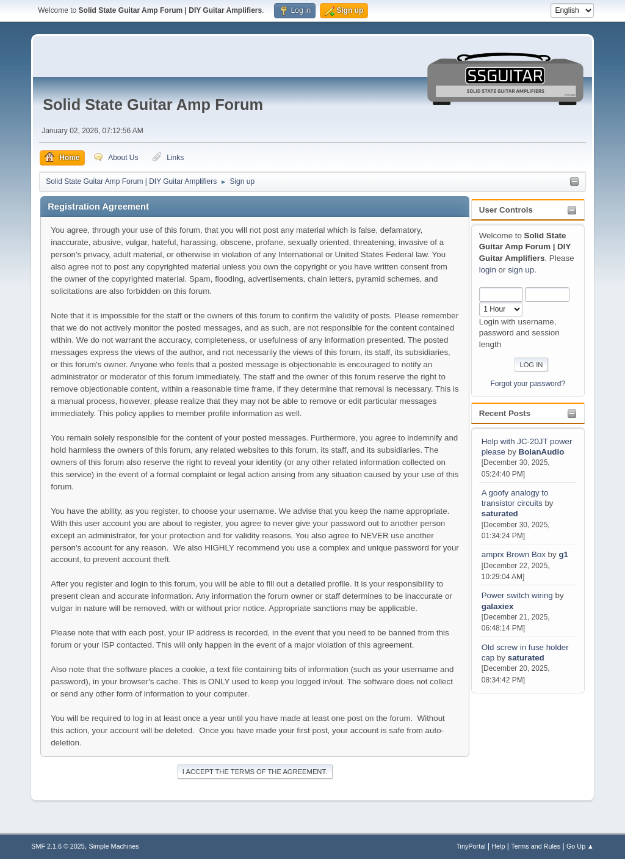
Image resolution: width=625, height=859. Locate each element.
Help (498, 846)
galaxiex (498, 606)
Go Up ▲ (580, 846)
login (487, 269)
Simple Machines (114, 846)
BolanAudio (542, 451)
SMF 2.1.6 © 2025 (58, 846)
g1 (563, 554)
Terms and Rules (535, 846)
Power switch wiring (518, 595)
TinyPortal (470, 846)
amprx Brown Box (514, 554)
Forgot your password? (528, 383)
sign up (521, 269)
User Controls (506, 209)
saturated (500, 513)
